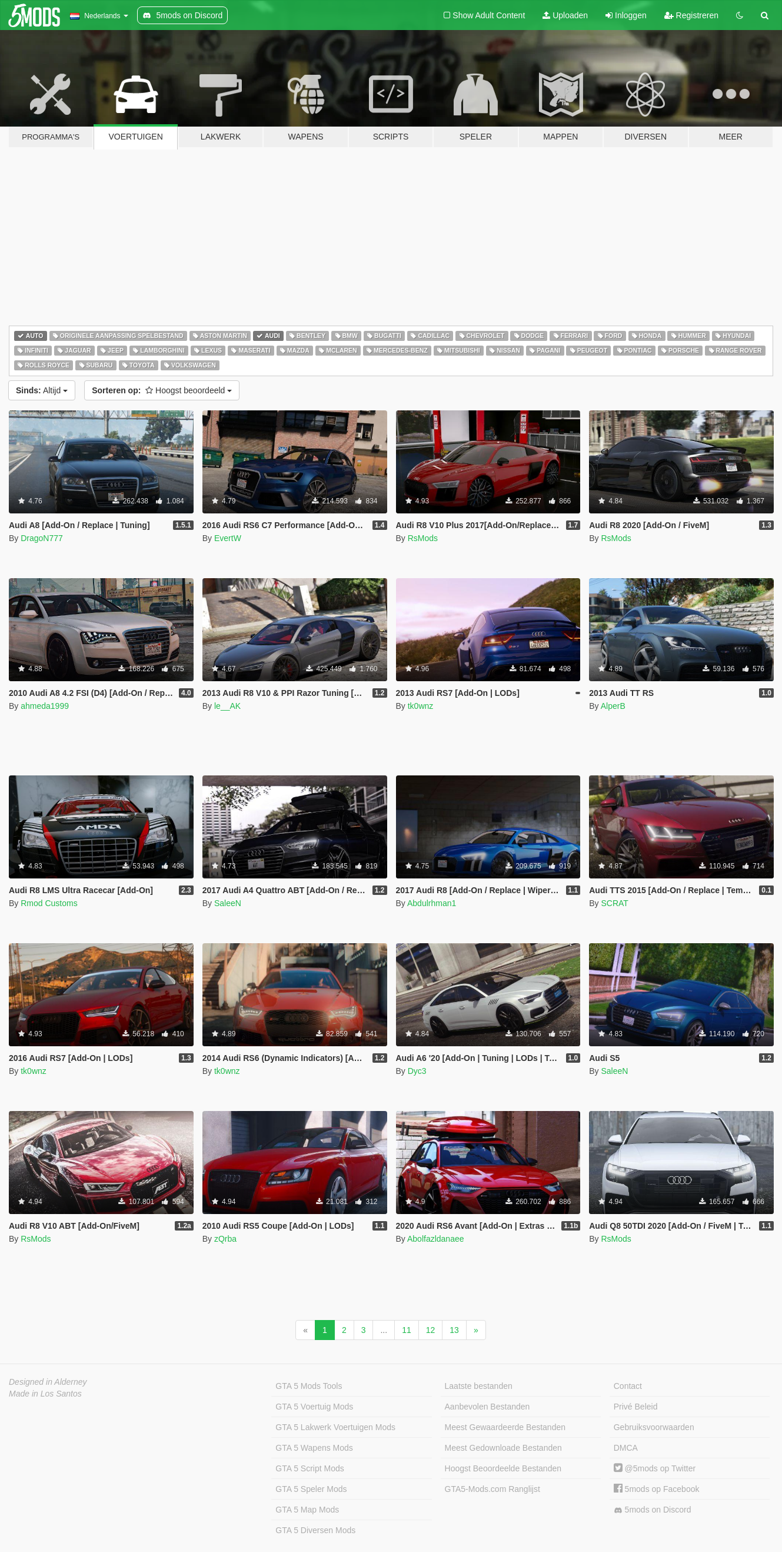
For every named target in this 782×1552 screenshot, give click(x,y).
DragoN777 (42, 538)
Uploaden (565, 15)
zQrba (225, 1238)
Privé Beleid (636, 1406)
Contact (628, 1386)
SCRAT (614, 903)
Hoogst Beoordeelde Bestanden (503, 1468)
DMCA (626, 1447)
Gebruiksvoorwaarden (654, 1427)
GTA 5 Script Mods (309, 1468)
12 (430, 1330)
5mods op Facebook (657, 1489)
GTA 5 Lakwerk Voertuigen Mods (335, 1427)
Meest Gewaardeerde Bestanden (505, 1427)
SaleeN (227, 903)
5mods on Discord (652, 1510)
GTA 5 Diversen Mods (315, 1530)
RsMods (423, 538)
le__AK (227, 706)
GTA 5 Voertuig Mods (314, 1406)
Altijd (42, 390)
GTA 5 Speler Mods (311, 1489)
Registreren (691, 15)
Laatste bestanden (479, 1386)
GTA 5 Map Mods (307, 1509)
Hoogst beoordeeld (162, 390)
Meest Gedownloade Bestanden (503, 1447)
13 (454, 1330)
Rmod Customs (49, 903)
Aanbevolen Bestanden (487, 1406)
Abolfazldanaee (435, 1238)
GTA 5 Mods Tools (308, 1386)
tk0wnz (421, 706)
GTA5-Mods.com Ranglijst (492, 1489)
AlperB (613, 706)
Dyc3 (417, 1071)
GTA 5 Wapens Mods (314, 1447)
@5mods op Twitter (655, 1468)
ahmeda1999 (45, 706)
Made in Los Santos (45, 1393)
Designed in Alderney (48, 1382)
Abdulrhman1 (431, 903)
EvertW (227, 538)
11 (406, 1330)
